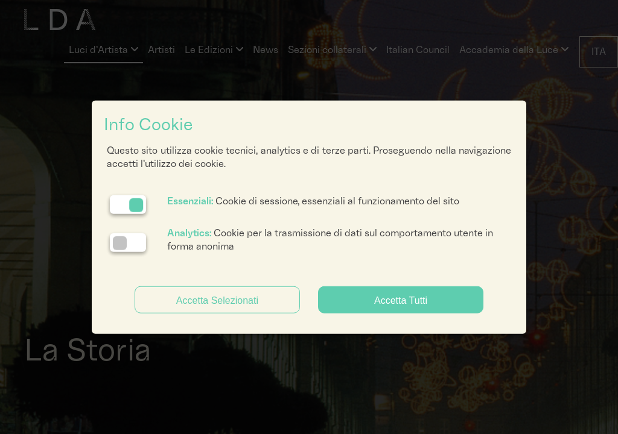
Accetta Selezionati (217, 300)
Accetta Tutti (400, 300)
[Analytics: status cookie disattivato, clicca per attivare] (128, 242)
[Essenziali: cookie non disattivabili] (128, 204)
